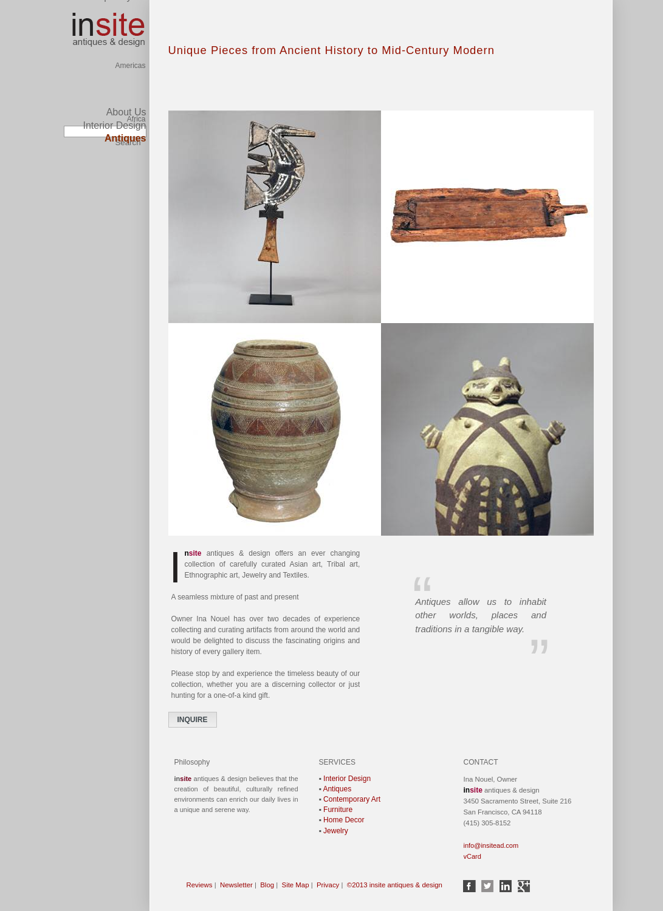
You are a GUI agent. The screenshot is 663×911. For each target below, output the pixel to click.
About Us (126, 112)
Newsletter (236, 885)
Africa (136, 87)
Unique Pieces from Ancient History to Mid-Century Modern (331, 50)
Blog (267, 885)
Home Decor (343, 820)
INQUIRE (192, 719)
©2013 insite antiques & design (394, 885)
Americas (130, 8)
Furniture (337, 809)
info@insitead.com (491, 845)
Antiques (337, 789)
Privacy (328, 885)
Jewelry (335, 831)
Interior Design (114, 125)
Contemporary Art (351, 799)
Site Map (295, 885)
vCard (472, 856)
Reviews (200, 885)
